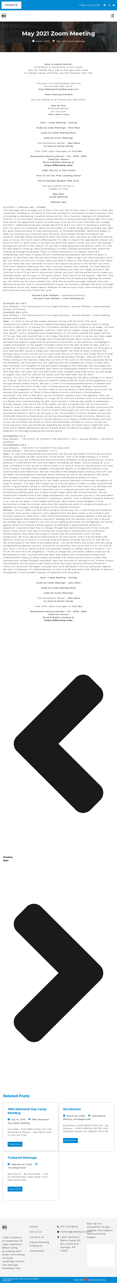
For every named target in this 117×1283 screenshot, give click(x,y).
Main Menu (74, 143)
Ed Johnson (72, 1109)
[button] (112, 16)
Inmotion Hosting (98, 1280)
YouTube (77, 151)
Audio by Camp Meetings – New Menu (58, 127)
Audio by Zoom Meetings (58, 138)
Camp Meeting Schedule (58, 94)
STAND (41, 207)
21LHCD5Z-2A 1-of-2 (15, 303)
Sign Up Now (58, 105)
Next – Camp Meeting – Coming (58, 122)
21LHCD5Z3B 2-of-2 (14, 445)
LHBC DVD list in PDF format (59, 170)
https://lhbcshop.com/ (58, 165)
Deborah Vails (58, 202)
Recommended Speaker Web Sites (58, 180)
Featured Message (22, 1158)
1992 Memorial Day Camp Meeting (27, 1111)
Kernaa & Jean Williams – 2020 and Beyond (58, 298)
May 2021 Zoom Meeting (70, 41)
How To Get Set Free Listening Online (58, 175)
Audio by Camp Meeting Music (58, 132)
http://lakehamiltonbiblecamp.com (58, 89)
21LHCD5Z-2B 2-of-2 (15, 312)
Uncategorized (82, 1119)
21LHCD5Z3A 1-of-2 (14, 436)
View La (52, 114)
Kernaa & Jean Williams (45, 295)
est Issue (63, 114)
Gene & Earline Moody (60, 146)
